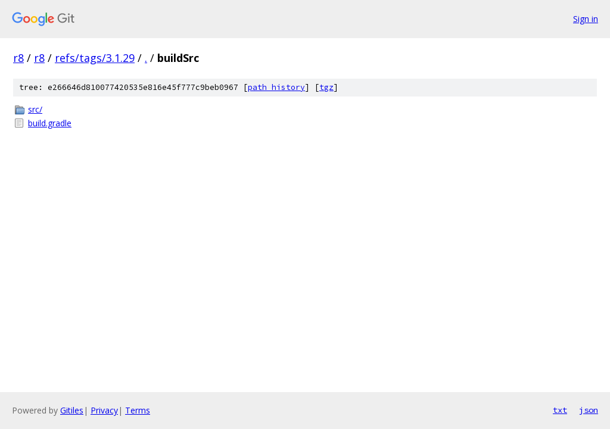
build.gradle (49, 123)
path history (276, 87)
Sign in (585, 18)
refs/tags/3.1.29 (95, 58)
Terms (137, 410)
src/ (35, 109)
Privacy (104, 410)
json (588, 410)
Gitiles (71, 410)
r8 (18, 58)
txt (560, 410)
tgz (326, 87)
